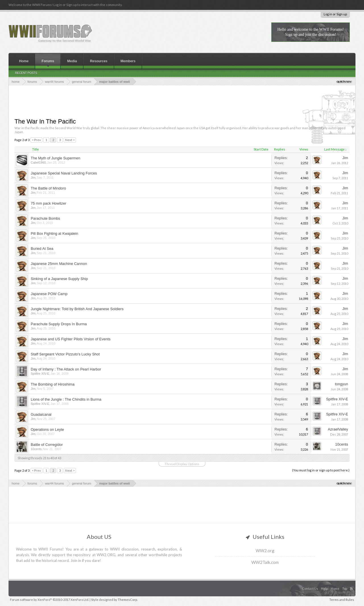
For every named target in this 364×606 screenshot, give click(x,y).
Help (324, 588)
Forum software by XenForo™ (49, 599)
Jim (345, 158)
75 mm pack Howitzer (48, 203)
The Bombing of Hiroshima (53, 384)
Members (128, 61)
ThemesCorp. (128, 599)
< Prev (36, 140)
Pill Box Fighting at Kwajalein (54, 233)
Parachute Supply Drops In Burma (59, 324)
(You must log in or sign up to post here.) (320, 470)
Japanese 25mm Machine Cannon (59, 263)
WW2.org (265, 550)
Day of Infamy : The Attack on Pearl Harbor (66, 369)
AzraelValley (338, 429)
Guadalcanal (41, 414)
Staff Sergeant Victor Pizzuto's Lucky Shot (65, 354)
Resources (98, 61)
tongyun (341, 384)
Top (344, 588)
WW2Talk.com (265, 562)
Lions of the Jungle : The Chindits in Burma (66, 399)
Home (23, 61)
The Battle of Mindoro (48, 188)
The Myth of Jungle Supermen (55, 158)
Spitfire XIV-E (40, 373)
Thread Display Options (182, 464)
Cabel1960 (38, 162)
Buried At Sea (42, 248)
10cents (36, 449)
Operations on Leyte (47, 429)
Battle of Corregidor (47, 444)
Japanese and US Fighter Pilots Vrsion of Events (71, 339)
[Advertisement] (182, 101)
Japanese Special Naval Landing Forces (64, 173)
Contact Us (310, 588)
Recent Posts (26, 73)
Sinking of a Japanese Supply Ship (59, 279)
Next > (70, 140)
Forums (48, 61)
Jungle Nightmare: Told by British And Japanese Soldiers (77, 309)
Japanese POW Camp (49, 294)
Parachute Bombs (45, 218)
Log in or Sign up (335, 14)
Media (72, 61)
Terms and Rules (341, 599)
